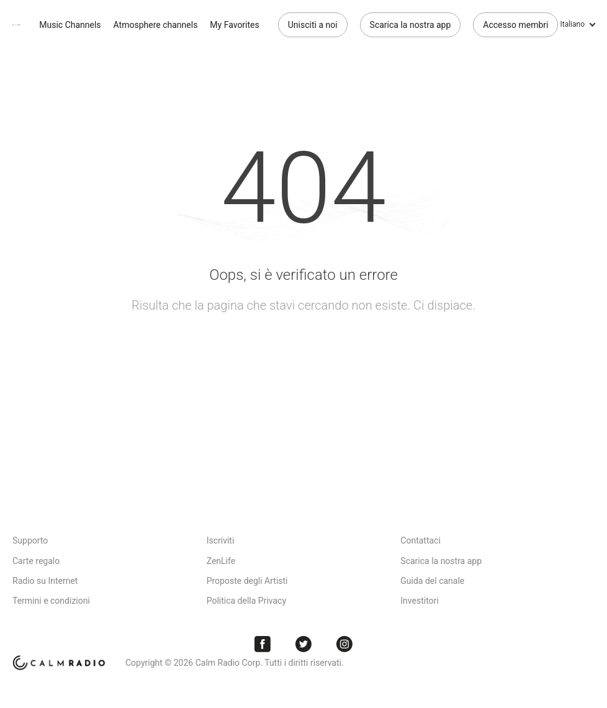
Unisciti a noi (313, 25)
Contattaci (420, 540)
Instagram (344, 644)
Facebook (262, 644)
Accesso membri (515, 25)
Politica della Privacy (246, 601)
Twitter (303, 644)
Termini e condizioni (51, 601)
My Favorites (234, 25)
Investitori (419, 601)
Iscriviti (221, 540)
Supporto (30, 540)
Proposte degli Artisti (247, 581)
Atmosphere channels (156, 25)
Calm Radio (16, 24)
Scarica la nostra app (410, 25)
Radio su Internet (45, 581)
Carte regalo (36, 561)
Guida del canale (432, 581)
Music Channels (70, 25)
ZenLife (221, 561)
